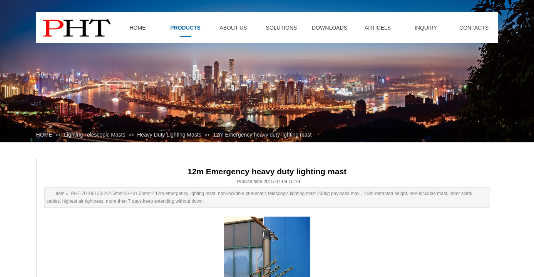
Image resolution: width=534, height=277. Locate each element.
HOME (44, 135)
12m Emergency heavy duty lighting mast (262, 135)
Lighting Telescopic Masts (94, 135)
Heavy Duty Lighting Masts (169, 135)
